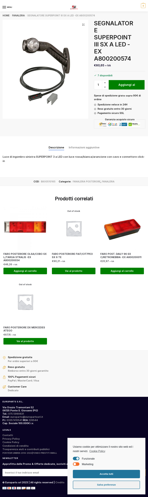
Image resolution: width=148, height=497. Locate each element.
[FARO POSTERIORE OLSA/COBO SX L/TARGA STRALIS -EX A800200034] (25, 228)
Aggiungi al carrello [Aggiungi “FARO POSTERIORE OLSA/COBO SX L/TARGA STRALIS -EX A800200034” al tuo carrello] (25, 271)
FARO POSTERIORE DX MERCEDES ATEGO (24, 329)
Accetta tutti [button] (106, 474)
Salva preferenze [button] (106, 484)
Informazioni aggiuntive (84, 147)
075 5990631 (16, 413)
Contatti (7, 435)
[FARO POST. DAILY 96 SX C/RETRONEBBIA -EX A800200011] (122, 228)
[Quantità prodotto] (98, 85)
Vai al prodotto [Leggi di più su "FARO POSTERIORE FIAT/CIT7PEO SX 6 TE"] (73, 271)
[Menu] (7, 7)
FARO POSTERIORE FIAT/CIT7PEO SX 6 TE (72, 255)
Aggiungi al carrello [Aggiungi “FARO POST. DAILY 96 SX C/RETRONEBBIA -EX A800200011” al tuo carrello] (122, 271)
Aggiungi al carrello (126, 86)
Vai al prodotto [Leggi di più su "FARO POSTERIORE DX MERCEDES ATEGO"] (25, 341)
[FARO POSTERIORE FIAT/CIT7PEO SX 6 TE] (73, 228)
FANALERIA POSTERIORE (87, 181)
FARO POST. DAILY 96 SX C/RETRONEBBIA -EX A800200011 (120, 255)
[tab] (56, 145)
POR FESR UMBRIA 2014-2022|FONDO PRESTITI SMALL (29, 453)
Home (6, 15)
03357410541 (14, 420)
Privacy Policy (11, 438)
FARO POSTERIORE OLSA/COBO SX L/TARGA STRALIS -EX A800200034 (25, 257)
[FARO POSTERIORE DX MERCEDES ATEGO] (25, 301)
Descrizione (56, 147)
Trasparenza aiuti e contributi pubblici (26, 449)
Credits (60, 482)
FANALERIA (18, 15)
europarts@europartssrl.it (26, 416)
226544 (33, 420)
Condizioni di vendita (15, 445)
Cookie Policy (10, 442)
